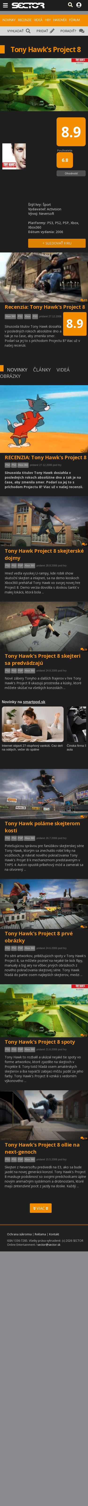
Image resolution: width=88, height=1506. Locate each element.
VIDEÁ (38, 20)
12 (83, 1035)
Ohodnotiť (71, 173)
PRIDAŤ (42, 31)
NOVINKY (8, 20)
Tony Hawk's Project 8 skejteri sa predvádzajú (42, 659)
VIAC (40, 1208)
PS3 (14, 465)
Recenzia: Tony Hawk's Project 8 (45, 306)
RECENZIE (24, 20)
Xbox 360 (23, 465)
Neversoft (46, 213)
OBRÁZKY (10, 376)
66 (83, 451)
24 (83, 927)
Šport (47, 204)
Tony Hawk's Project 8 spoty (40, 1041)
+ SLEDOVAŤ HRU (57, 243)
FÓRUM (74, 20)
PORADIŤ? (68, 31)
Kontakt (54, 1234)
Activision (54, 209)
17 (83, 817)
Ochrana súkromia (19, 1234)
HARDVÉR (59, 20)
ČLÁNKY (42, 370)
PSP (20, 565)
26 (83, 649)
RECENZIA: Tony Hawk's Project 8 (46, 457)
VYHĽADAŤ (15, 31)
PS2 (7, 465)
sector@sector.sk (48, 1245)
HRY (47, 20)
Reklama (40, 1234)
